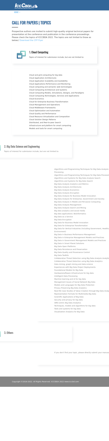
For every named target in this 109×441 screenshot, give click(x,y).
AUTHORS (71, 12)
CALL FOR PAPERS (43, 12)
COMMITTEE (27, 12)
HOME (16, 12)
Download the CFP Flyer (31, 40)
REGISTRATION (85, 12)
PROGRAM (59, 12)
